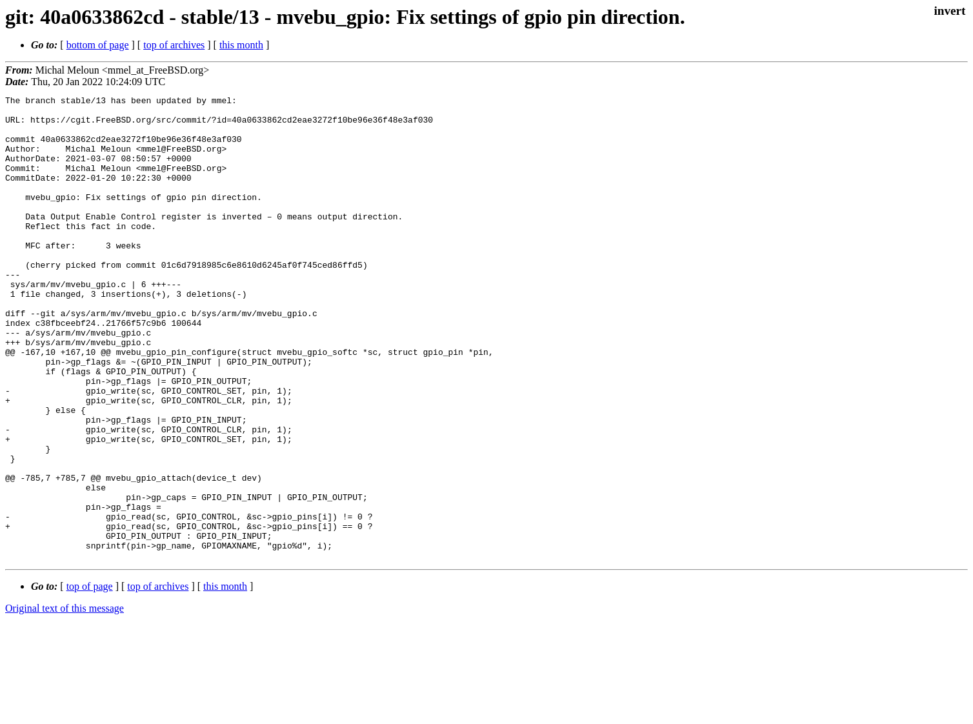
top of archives (174, 44)
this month (241, 44)
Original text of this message (64, 701)
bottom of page (97, 44)
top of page (89, 679)
